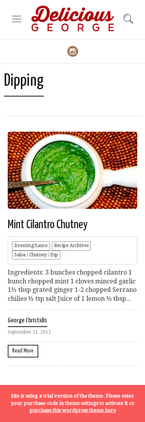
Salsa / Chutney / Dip (36, 255)
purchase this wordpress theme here (72, 410)
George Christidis (27, 320)
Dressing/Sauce (31, 245)
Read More (23, 351)
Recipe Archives (71, 245)
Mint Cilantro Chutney (47, 224)
